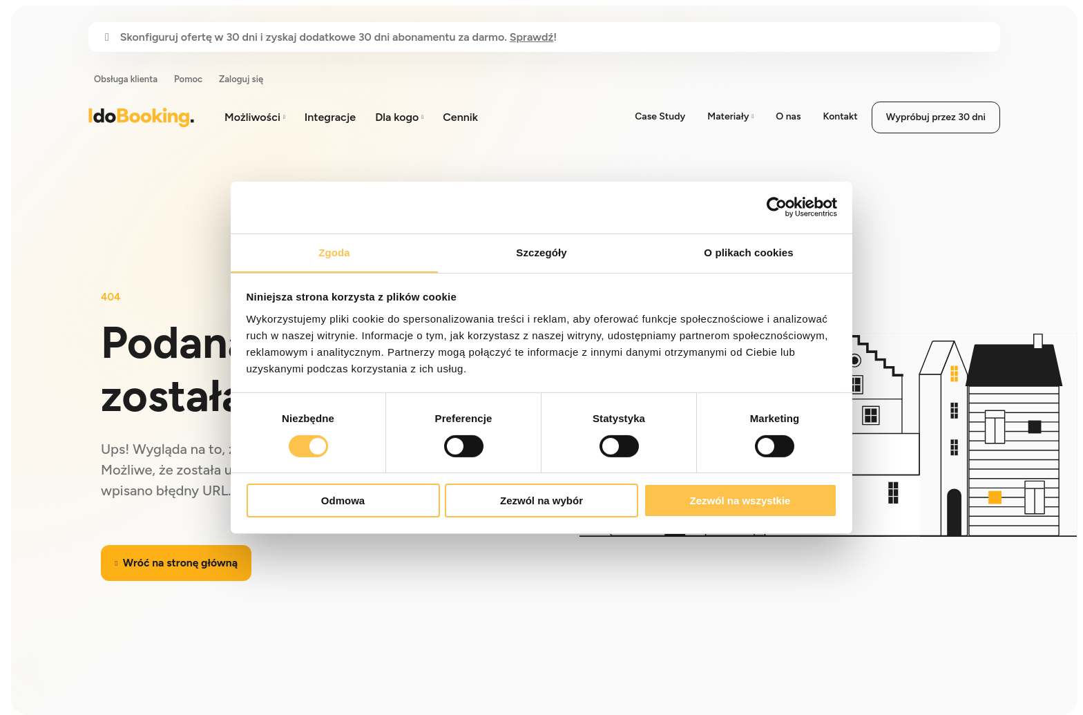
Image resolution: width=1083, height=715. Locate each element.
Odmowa (343, 501)
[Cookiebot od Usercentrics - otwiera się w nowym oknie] (776, 206)
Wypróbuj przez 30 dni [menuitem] (936, 117)
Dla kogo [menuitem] (397, 117)
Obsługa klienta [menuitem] (125, 79)
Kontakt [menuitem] (840, 116)
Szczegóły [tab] (541, 252)
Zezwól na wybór (541, 501)
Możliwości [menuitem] (252, 117)
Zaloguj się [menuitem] (241, 79)
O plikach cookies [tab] (748, 252)
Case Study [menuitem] (660, 116)
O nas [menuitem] (788, 116)
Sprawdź (531, 37)
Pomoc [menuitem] (188, 79)
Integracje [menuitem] (330, 117)
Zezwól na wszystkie (740, 501)
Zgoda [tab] (334, 252)
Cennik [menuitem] (460, 117)
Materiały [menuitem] (728, 116)
